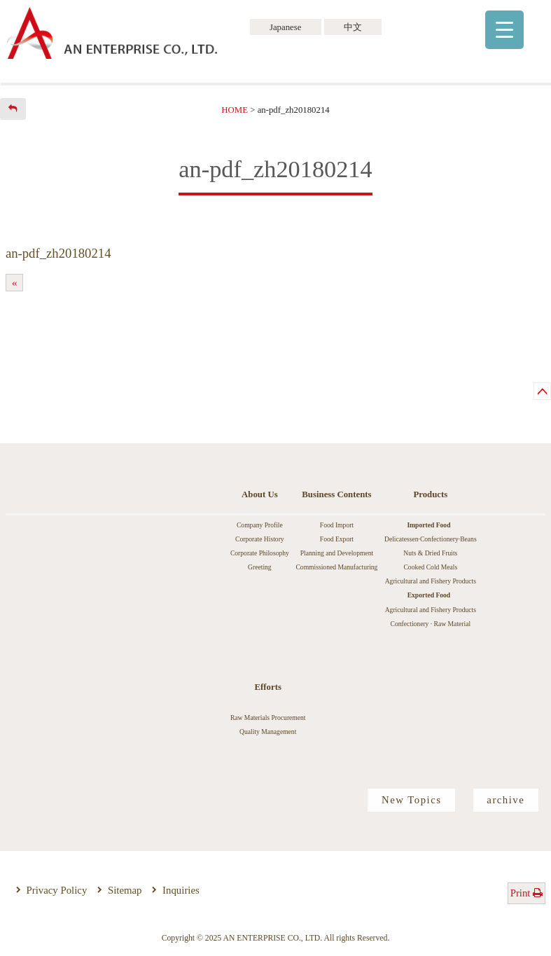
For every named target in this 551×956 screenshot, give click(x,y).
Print (526, 893)
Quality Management (267, 731)
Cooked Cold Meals (430, 567)
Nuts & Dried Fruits (430, 553)
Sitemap (125, 890)
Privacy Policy (57, 890)
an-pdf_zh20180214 (58, 253)
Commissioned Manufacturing (336, 567)
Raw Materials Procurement (268, 717)
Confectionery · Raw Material (431, 624)
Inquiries (181, 890)
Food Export (337, 539)
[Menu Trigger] (504, 30)
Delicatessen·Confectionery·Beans (430, 539)
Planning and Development (336, 553)
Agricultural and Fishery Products (430, 581)
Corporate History (259, 539)
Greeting (260, 567)
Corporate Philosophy (259, 553)
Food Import (337, 525)
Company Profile (260, 525)
